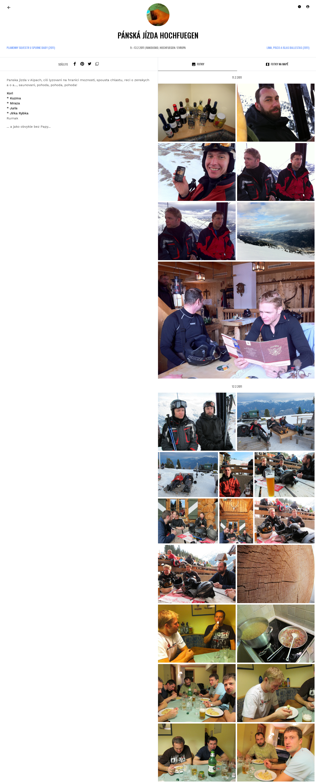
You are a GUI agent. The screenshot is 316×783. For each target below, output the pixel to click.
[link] (9, 7)
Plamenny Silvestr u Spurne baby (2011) (31, 47)
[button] (307, 7)
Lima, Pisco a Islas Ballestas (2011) (288, 47)
